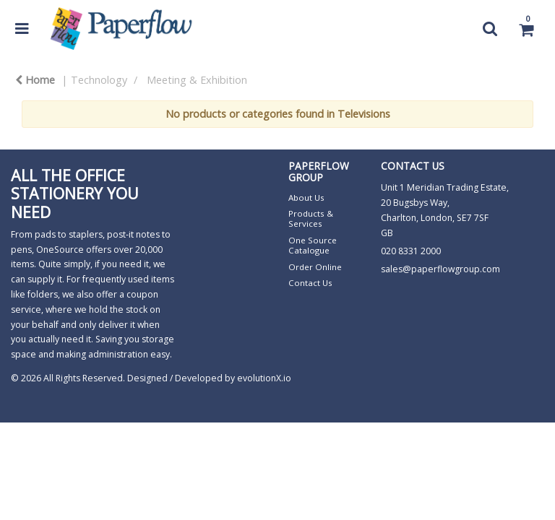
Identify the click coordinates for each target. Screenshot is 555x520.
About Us (306, 197)
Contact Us (310, 282)
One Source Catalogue (312, 245)
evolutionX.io (264, 378)
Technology (99, 80)
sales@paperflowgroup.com (440, 269)
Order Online (315, 266)
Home (35, 80)
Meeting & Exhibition (197, 80)
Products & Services (310, 218)
